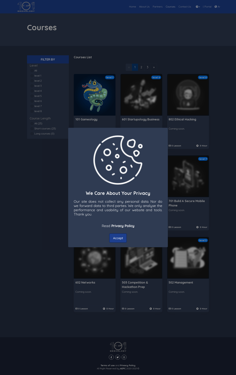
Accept (118, 238)
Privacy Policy (122, 226)
